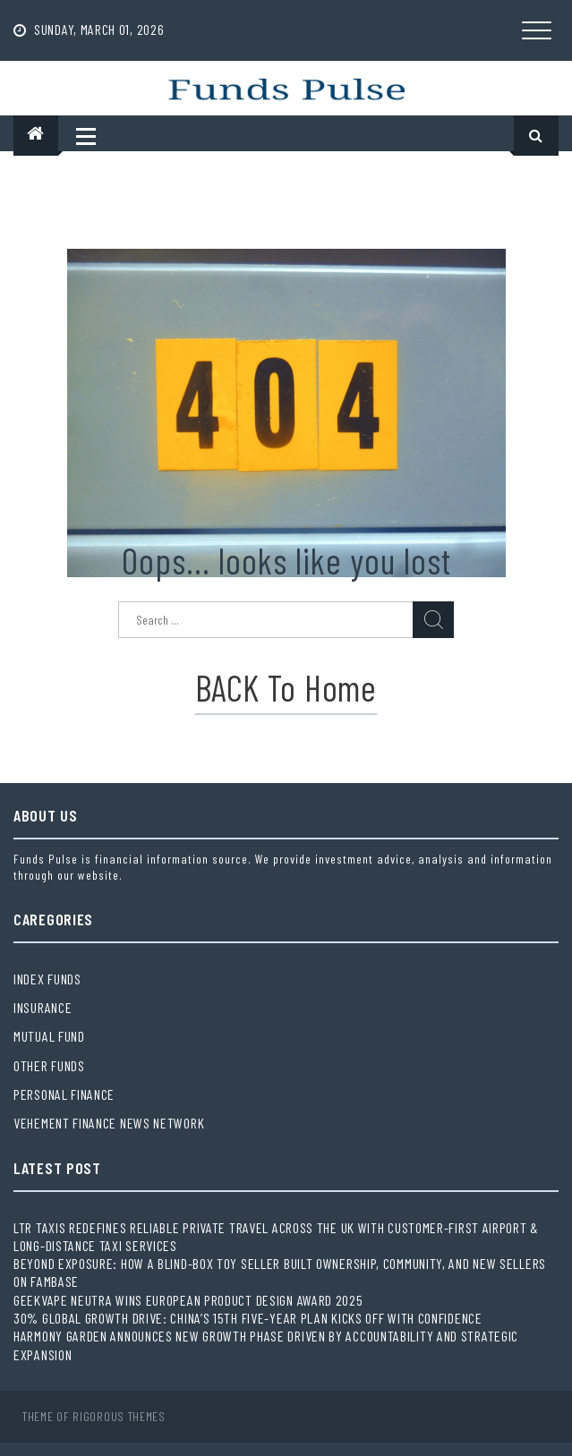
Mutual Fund (49, 1035)
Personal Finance (64, 1094)
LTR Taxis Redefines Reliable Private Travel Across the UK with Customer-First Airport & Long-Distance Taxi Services (276, 1236)
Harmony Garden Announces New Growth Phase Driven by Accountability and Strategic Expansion (265, 1344)
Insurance (42, 1007)
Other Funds (49, 1065)
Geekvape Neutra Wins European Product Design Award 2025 (188, 1299)
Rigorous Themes (119, 1416)
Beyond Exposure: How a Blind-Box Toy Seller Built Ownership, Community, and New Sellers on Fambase (279, 1272)
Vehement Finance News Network (108, 1122)
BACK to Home (285, 687)
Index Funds (47, 978)
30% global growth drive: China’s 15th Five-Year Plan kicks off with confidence (247, 1317)
